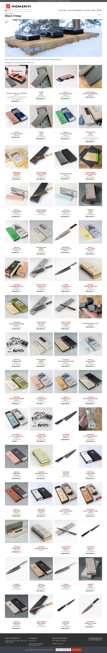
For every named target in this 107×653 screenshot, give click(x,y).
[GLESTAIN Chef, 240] (65, 425)
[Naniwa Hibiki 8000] (16, 613)
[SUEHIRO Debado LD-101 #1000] (16, 388)
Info (93, 10)
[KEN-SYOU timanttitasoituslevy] (90, 425)
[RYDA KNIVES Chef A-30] (41, 313)
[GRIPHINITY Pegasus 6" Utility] (90, 613)
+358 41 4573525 (60, 640)
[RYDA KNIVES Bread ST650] (41, 613)
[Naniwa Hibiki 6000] (16, 463)
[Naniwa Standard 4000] (41, 388)
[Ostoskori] (98, 10)
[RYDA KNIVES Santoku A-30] (41, 276)
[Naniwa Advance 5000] (90, 351)
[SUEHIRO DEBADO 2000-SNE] (41, 538)
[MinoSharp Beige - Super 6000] (65, 500)
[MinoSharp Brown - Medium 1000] (90, 500)
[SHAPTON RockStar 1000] (16, 351)
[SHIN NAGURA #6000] (41, 238)
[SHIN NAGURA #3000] (41, 351)
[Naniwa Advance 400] (16, 238)
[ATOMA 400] (41, 124)
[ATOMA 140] (41, 84)
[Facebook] (89, 639)
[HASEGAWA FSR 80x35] (16, 163)
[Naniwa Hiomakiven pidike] (65, 84)
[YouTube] (100, 639)
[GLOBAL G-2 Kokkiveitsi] (65, 276)
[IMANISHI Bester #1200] (16, 538)
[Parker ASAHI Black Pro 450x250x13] (90, 84)
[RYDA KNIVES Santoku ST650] (41, 163)
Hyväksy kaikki (76, 649)
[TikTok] (97, 639)
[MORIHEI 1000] (90, 201)
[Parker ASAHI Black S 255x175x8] (90, 163)
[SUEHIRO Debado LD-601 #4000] (16, 313)
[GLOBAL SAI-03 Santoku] (65, 575)
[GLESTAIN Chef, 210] (65, 463)
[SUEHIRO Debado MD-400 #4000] (65, 351)
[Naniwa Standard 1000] (65, 388)
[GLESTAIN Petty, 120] (65, 613)
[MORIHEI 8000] (90, 575)
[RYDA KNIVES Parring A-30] (65, 313)
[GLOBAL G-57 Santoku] (16, 575)
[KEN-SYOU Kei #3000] (41, 500)
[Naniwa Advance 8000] (90, 238)
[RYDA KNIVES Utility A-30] (65, 538)
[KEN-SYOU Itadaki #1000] (90, 463)
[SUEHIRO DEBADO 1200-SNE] (16, 276)
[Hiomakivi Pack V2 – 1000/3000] (16, 84)
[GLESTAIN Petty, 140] (90, 538)
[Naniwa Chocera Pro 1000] (65, 124)
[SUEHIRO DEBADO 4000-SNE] (90, 276)
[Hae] (18, 10)
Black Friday (9, 13)
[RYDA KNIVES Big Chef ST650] (41, 201)
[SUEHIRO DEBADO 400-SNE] (41, 463)
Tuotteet (62, 10)
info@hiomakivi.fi (57, 643)
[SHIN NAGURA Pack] (90, 124)
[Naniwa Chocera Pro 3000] (16, 124)
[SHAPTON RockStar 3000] (41, 425)
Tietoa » (51, 650)
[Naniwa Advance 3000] (16, 201)
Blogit (87, 10)
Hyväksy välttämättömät (63, 649)
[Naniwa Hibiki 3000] (41, 575)
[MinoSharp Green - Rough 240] (16, 425)
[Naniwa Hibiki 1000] (16, 500)
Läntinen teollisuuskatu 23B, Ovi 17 (16, 640)
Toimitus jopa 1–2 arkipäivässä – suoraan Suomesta (53, 1)
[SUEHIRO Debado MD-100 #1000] (90, 388)
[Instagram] (93, 639)
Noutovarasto (75, 10)
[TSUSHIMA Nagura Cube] (90, 313)
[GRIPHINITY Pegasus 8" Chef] (65, 238)
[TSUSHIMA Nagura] (65, 163)
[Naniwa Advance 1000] (65, 201)
